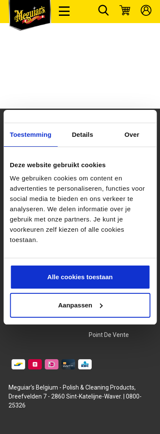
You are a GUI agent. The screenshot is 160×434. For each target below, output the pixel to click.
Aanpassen (80, 305)
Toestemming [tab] (31, 134)
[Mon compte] (146, 11)
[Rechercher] (103, 11)
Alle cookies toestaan (80, 276)
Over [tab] (132, 134)
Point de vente (109, 334)
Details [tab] (82, 134)
